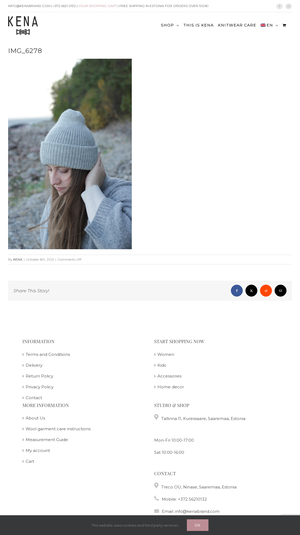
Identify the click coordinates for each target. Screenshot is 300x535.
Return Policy (39, 376)
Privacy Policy (39, 386)
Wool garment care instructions (58, 428)
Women (165, 354)
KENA (17, 259)
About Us (35, 418)
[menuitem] (269, 25)
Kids (161, 365)
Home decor (170, 386)
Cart (30, 461)
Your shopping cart (97, 6)
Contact (34, 397)
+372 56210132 (192, 499)
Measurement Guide (47, 439)
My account (38, 450)
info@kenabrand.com (197, 511)
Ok (198, 525)
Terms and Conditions (48, 354)
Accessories (169, 376)
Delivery (34, 365)
